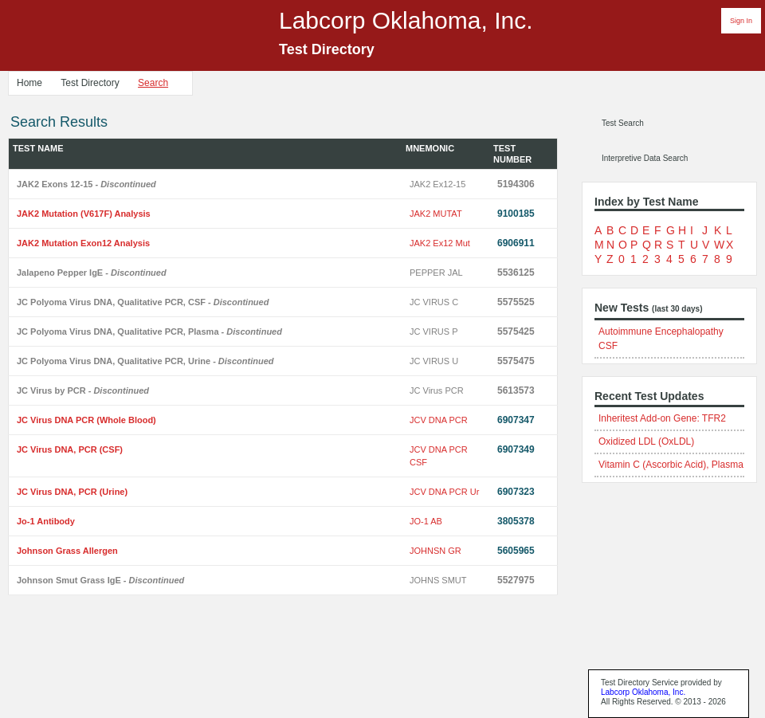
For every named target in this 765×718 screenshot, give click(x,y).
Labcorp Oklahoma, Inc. (643, 692)
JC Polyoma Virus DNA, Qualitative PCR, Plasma (149, 331)
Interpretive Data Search (645, 158)
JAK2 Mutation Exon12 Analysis (83, 243)
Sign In (741, 21)
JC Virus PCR (437, 390)
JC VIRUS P (434, 331)
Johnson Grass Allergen (67, 550)
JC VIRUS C (434, 302)
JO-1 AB (426, 521)
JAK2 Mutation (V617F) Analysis (84, 213)
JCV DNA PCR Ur (444, 491)
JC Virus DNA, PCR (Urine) (72, 491)
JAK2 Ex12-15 (437, 184)
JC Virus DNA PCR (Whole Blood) (86, 420)
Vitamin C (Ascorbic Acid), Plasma (670, 464)
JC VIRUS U (434, 361)
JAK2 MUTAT (436, 213)
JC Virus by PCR (83, 390)
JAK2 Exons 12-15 (86, 184)
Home (29, 82)
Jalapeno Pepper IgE (92, 272)
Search (153, 82)
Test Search (623, 123)
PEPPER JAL (436, 272)
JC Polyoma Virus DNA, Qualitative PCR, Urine (145, 361)
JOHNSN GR (435, 550)
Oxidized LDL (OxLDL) (646, 441)
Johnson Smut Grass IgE (100, 580)
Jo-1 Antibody (46, 521)
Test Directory (90, 82)
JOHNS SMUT (438, 580)
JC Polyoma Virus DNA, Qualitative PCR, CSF (143, 302)
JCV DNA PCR (439, 420)
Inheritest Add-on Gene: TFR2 (662, 418)
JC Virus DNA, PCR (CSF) (70, 449)
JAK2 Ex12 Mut (440, 243)
